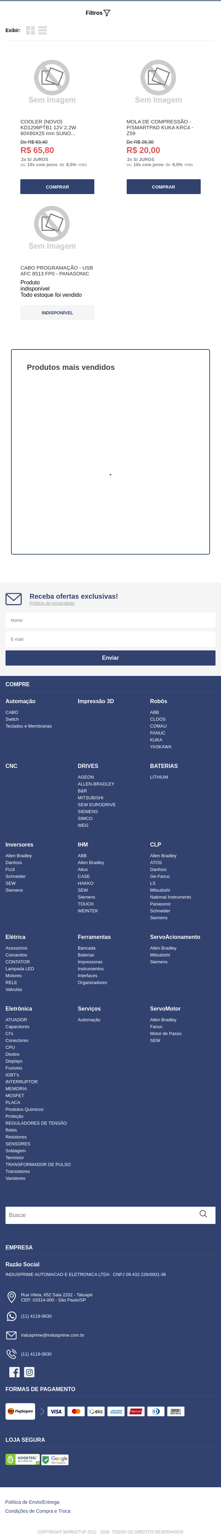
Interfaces (87, 975)
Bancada (86, 948)
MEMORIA (16, 1088)
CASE (84, 876)
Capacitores (17, 1026)
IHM (83, 845)
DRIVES (88, 766)
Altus (83, 869)
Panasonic (160, 903)
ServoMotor (165, 1009)
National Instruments (170, 897)
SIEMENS (88, 811)
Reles (11, 1130)
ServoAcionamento (175, 937)
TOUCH (86, 903)
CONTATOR (18, 961)
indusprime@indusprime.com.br (45, 1335)
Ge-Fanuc (160, 876)
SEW (11, 883)
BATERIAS (164, 766)
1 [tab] (110, 474)
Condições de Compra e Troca (38, 1511)
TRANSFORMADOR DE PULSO (38, 1164)
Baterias (86, 955)
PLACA (13, 1102)
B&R (82, 790)
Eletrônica (19, 1009)
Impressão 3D (96, 701)
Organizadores (92, 982)
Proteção (14, 1116)
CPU (10, 1047)
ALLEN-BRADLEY (96, 784)
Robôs (158, 701)
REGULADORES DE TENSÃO (36, 1123)
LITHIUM (159, 777)
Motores (14, 975)
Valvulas (14, 989)
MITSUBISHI (90, 797)
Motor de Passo (165, 1033)
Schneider (16, 876)
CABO (12, 712)
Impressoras (90, 961)
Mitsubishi (160, 890)
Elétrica (15, 937)
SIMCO (85, 818)
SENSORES (18, 1143)
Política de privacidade (52, 603)
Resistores (16, 1136)
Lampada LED (20, 968)
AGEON (86, 777)
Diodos (12, 1054)
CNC (12, 766)
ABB (154, 712)
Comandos (16, 955)
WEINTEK (88, 910)
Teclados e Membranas (29, 726)
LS (153, 883)
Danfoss (14, 862)
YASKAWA (160, 746)
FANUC (157, 733)
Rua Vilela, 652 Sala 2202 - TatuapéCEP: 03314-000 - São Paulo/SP (49, 1297)
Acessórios (17, 948)
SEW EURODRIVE (97, 804)
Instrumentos (91, 968)
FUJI (10, 869)
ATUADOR (16, 1019)
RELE (11, 982)
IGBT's (12, 1074)
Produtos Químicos (25, 1109)
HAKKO (86, 883)
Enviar (110, 658)
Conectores (17, 1040)
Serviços (89, 1009)
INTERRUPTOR (22, 1081)
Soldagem (16, 1150)
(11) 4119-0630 (29, 1316)
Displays (14, 1061)
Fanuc (156, 1026)
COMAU (158, 726)
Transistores (18, 1171)
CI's (9, 1033)
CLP (155, 845)
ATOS (156, 862)
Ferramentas (94, 937)
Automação (20, 701)
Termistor (15, 1157)
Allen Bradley (19, 855)
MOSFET (15, 1095)
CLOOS (158, 719)
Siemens (14, 890)
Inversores (19, 845)
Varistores (15, 1178)
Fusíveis (14, 1068)
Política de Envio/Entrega (32, 1502)
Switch (12, 719)
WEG (83, 825)
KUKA (156, 739)
